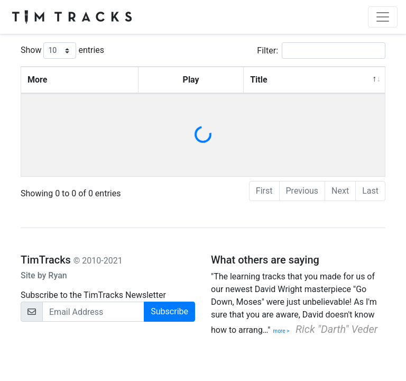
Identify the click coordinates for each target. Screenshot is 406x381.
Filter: (321, 50)
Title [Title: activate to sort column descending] (258, 80)
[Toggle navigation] (383, 17)
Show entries (62, 50)
